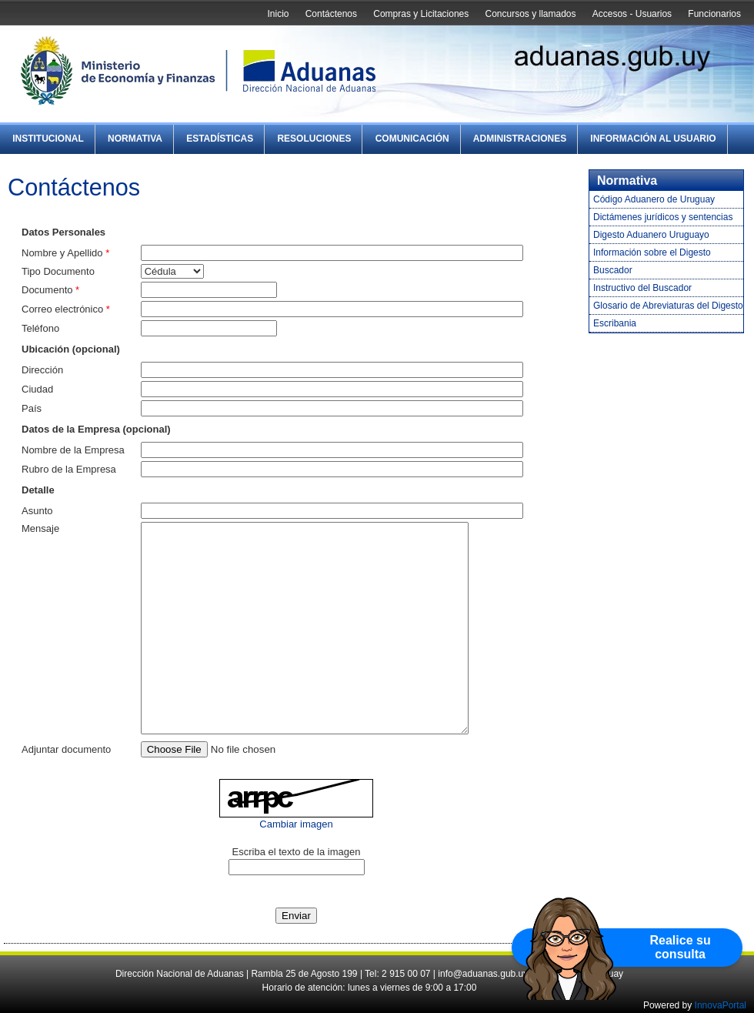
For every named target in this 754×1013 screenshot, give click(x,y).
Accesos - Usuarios (632, 13)
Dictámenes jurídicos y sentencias (662, 217)
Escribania (614, 323)
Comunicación (412, 138)
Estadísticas (219, 138)
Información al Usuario (653, 138)
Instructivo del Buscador (642, 288)
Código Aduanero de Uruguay (654, 199)
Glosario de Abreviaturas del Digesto (668, 305)
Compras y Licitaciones (421, 13)
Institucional (48, 138)
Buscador (612, 270)
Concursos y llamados (530, 13)
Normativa (135, 138)
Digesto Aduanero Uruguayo (651, 234)
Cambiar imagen (295, 824)
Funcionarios (714, 13)
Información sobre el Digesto (652, 252)
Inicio (278, 13)
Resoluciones (314, 138)
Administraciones (519, 138)
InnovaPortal (720, 1005)
